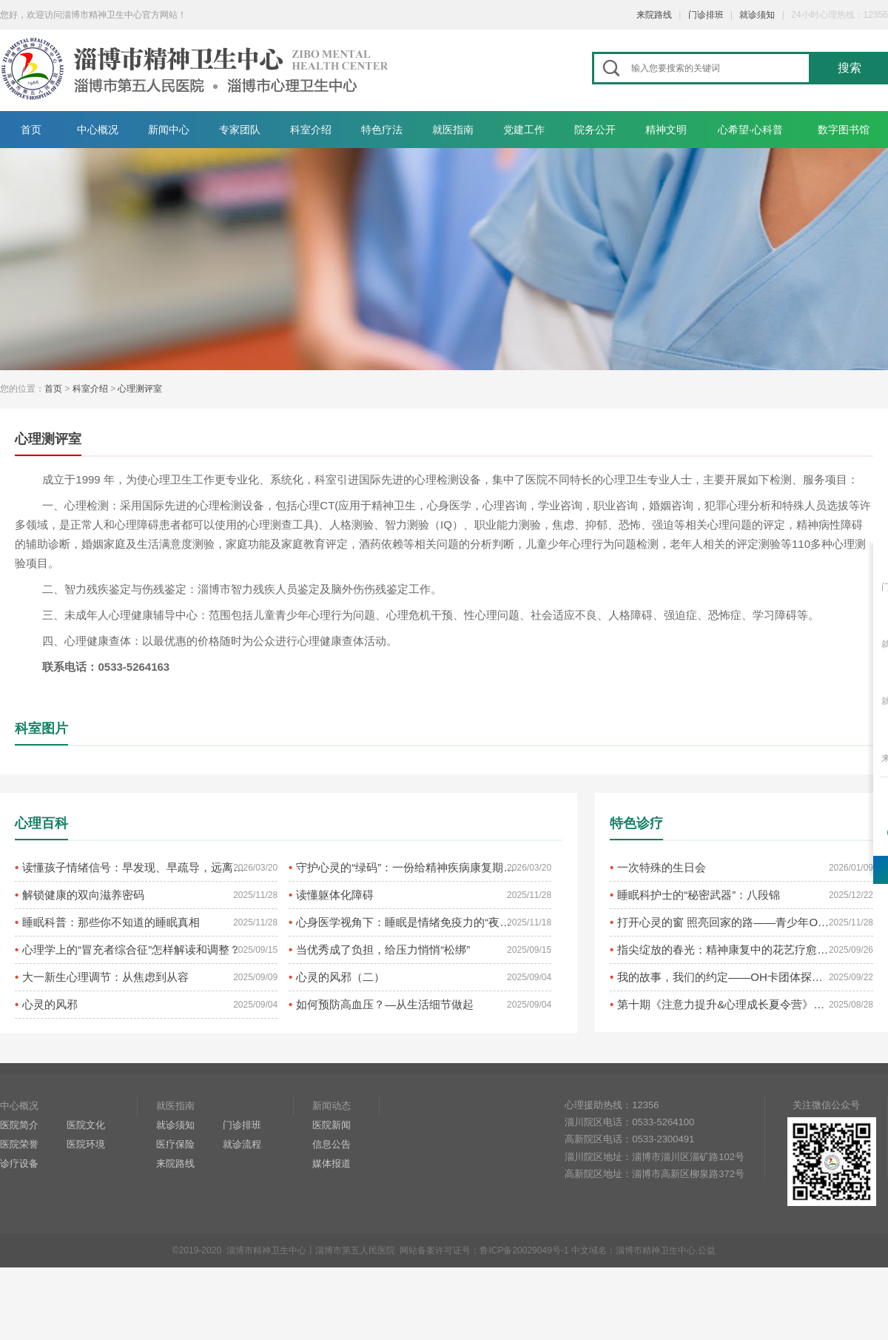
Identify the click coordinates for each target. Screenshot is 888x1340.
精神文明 (666, 129)
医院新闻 (331, 1124)
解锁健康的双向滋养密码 (83, 894)
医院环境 (86, 1144)
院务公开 (595, 129)
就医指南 (453, 129)
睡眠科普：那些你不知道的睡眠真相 (111, 922)
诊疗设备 (19, 1163)
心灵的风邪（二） (340, 977)
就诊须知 (757, 15)
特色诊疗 (636, 823)
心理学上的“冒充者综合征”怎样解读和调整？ (131, 949)
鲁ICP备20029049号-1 (524, 1250)
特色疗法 (382, 129)
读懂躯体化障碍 (335, 894)
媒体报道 (331, 1163)
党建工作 (524, 129)
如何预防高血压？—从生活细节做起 (385, 1004)
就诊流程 (242, 1144)
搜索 (849, 67)
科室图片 (41, 728)
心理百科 (41, 823)
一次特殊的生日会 (661, 867)
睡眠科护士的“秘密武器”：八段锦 (698, 894)
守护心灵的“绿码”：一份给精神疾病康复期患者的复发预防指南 (407, 867)
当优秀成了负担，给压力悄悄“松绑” (383, 949)
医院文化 (86, 1124)
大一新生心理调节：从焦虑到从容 (105, 977)
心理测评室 (140, 388)
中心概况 (97, 129)
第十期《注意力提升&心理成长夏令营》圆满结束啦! (724, 1004)
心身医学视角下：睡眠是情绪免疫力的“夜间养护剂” (407, 922)
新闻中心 (168, 129)
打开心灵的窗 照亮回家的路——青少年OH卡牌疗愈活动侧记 (724, 922)
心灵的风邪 (50, 1004)
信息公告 (331, 1144)
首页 (31, 129)
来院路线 (654, 15)
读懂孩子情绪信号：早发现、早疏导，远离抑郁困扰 (134, 867)
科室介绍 (311, 129)
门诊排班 (706, 15)
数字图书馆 (844, 129)
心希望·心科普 (750, 129)
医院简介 (19, 1124)
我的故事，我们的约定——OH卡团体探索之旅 (724, 977)
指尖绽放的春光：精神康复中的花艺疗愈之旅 (724, 949)
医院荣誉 (19, 1144)
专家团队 (239, 129)
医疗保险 (175, 1144)
